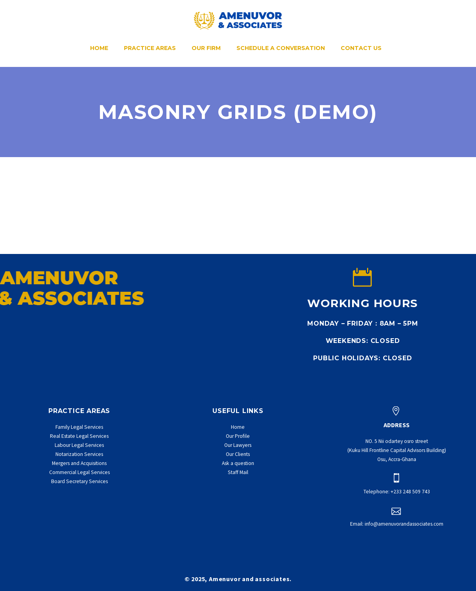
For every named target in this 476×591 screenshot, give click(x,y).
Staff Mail (238, 472)
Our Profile (238, 436)
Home (99, 48)
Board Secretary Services (79, 481)
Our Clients (238, 454)
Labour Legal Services (79, 445)
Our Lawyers (237, 445)
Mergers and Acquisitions (79, 463)
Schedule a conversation (280, 48)
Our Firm (206, 48)
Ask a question (238, 463)
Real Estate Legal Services (79, 436)
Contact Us (361, 48)
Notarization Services (79, 454)
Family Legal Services (79, 427)
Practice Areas (150, 48)
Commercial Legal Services (79, 472)
